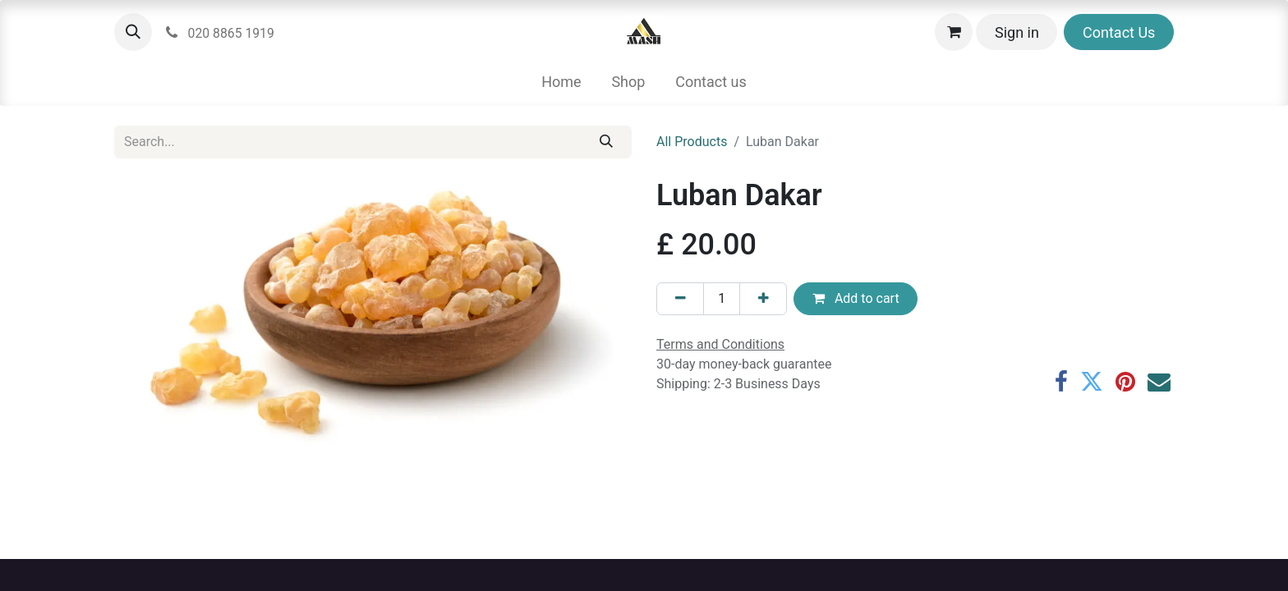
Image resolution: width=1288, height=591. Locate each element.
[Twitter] (1091, 381)
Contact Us (1119, 32)
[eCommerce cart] (954, 32)
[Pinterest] (1125, 381)
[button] (133, 32)
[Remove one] (680, 298)
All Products (691, 141)
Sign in (1017, 32)
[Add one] (763, 298)
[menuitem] (561, 81)
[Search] (607, 142)
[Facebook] (1061, 381)
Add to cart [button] (855, 298)
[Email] (1159, 381)
